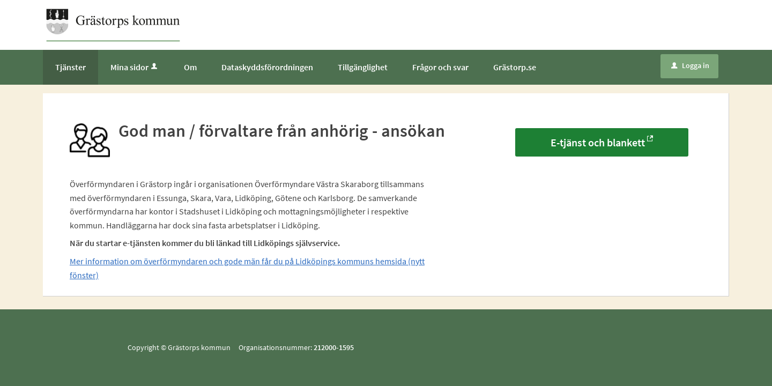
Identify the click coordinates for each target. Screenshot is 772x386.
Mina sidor (134, 67)
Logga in (690, 65)
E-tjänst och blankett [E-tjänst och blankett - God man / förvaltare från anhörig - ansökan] (598, 142)
